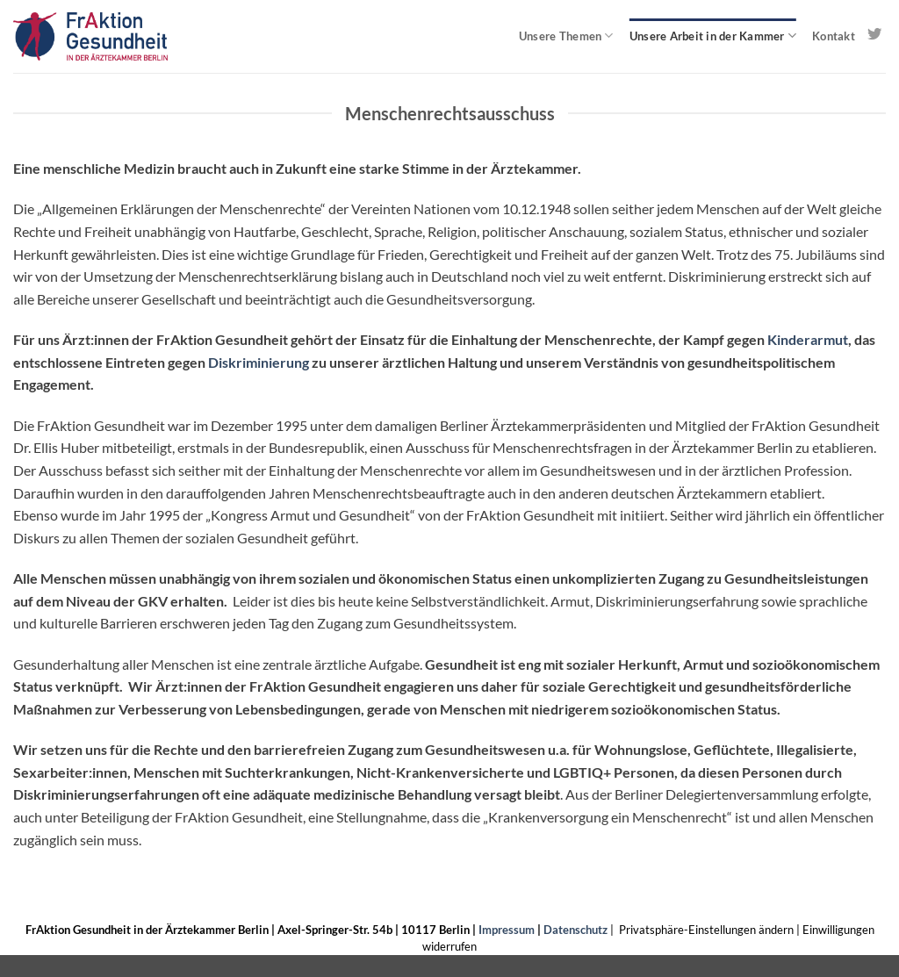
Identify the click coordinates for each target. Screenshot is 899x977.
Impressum (506, 930)
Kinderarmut (807, 339)
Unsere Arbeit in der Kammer (712, 35)
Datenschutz (575, 930)
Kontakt (833, 36)
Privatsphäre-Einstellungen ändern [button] (706, 930)
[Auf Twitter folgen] (874, 35)
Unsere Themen (566, 35)
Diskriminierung (258, 362)
